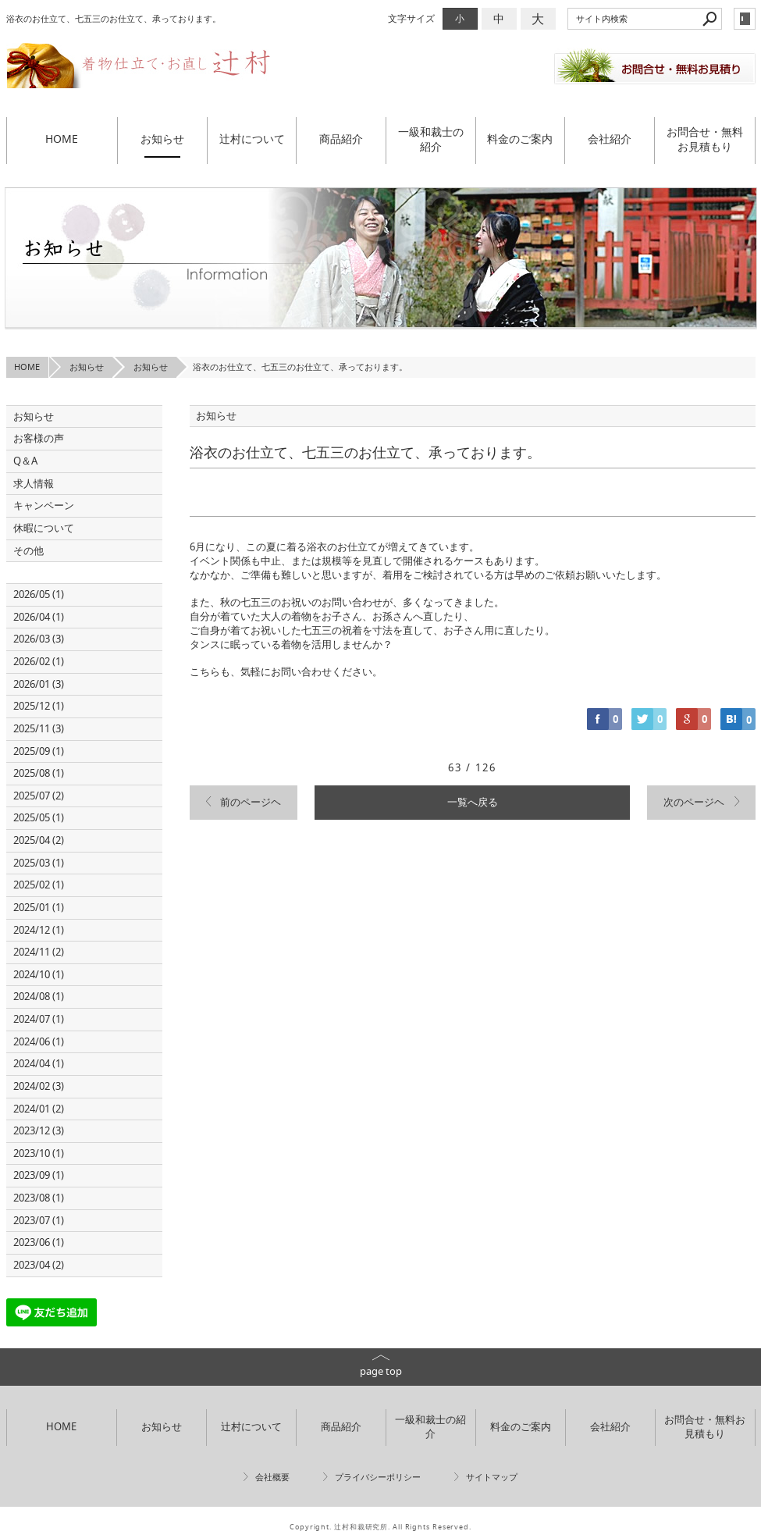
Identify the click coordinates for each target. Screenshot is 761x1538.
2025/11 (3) (38, 728)
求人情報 (33, 483)
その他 (33, 550)
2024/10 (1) (38, 974)
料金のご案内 (520, 139)
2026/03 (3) (38, 639)
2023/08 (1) (38, 1198)
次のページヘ (693, 802)
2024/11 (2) (38, 952)
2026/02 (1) (38, 661)
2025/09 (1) (38, 751)
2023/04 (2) (38, 1265)
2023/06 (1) (38, 1242)
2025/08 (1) (38, 773)
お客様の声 (38, 438)
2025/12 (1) (38, 706)
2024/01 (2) (38, 1109)
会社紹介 (609, 139)
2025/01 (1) (38, 907)
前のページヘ (250, 802)
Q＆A (25, 461)
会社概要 (272, 1477)
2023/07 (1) (38, 1220)
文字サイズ (411, 18)
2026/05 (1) (38, 594)
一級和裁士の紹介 (431, 139)
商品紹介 (341, 139)
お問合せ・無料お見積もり (705, 139)
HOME (61, 139)
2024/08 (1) (38, 996)
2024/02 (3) (38, 1086)
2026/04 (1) (38, 617)
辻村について (252, 139)
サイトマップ (491, 1477)
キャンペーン (43, 505)
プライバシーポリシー (378, 1477)
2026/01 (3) (38, 684)
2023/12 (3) (38, 1130)
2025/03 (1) (38, 863)
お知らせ (162, 139)
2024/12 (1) (38, 930)
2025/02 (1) (38, 885)
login (745, 19)
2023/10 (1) (38, 1153)
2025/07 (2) (38, 796)
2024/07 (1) (38, 1019)
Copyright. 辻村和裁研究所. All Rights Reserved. (380, 1527)
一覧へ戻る (472, 802)
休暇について (43, 528)
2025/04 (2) (38, 840)
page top (381, 1371)
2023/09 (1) (38, 1175)
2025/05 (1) (38, 817)
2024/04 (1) (38, 1063)
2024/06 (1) (38, 1041)
